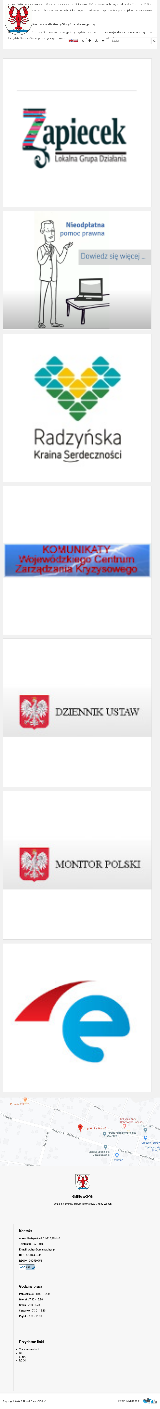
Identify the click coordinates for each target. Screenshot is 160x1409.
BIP (21, 1353)
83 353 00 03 (36, 1244)
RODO (22, 1360)
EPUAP (23, 1356)
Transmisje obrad (29, 1349)
